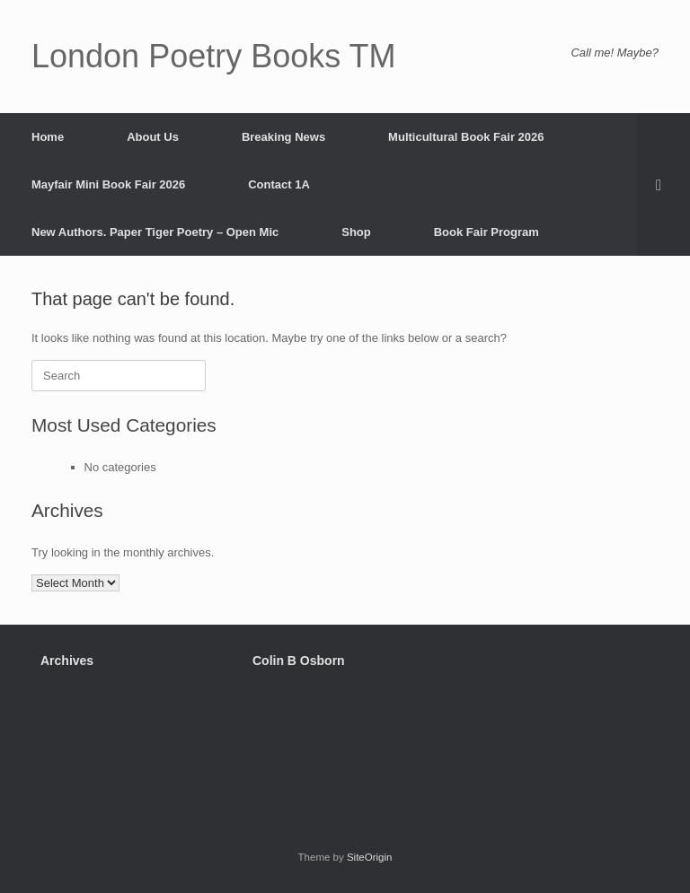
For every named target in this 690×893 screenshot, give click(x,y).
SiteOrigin (370, 857)
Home (47, 137)
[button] (663, 184)
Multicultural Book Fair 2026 (466, 137)
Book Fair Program (486, 232)
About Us (153, 137)
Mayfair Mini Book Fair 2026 (108, 184)
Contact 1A (279, 184)
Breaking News (283, 137)
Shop (356, 232)
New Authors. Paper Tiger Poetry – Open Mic (155, 232)
